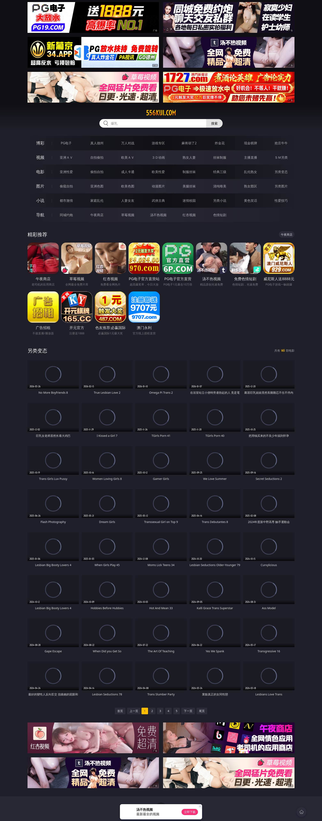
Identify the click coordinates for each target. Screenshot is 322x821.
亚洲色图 (97, 186)
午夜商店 (97, 215)
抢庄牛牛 (281, 143)
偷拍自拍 (97, 172)
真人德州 (97, 143)
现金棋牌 (250, 143)
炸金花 (220, 143)
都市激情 (66, 200)
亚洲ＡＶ (66, 157)
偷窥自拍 (66, 186)
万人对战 (127, 143)
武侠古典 (158, 200)
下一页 (188, 711)
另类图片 (281, 186)
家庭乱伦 (97, 200)
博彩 (40, 143)
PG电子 (66, 143)
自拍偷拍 (97, 157)
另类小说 (219, 200)
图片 (40, 186)
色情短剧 (219, 215)
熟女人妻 (189, 157)
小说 (40, 200)
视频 (40, 157)
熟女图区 (250, 186)
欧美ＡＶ (127, 157)
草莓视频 (127, 215)
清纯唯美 (219, 186)
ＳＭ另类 (281, 157)
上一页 (134, 711)
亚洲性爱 (66, 172)
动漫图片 (158, 186)
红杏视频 (189, 215)
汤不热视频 (158, 215)
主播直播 (250, 157)
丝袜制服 (219, 157)
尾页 (202, 711)
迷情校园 (189, 200)
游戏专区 (158, 143)
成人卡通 (127, 172)
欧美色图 (127, 186)
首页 (120, 711)
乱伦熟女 (250, 172)
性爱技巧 (281, 200)
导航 (40, 215)
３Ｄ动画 (158, 157)
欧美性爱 (158, 172)
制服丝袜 (189, 172)
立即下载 (190, 812)
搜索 (214, 123)
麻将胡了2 (189, 143)
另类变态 (281, 172)
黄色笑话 (250, 200)
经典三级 (219, 172)
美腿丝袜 (189, 186)
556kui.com (161, 113)
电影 (40, 171)
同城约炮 (66, 215)
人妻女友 (127, 200)
